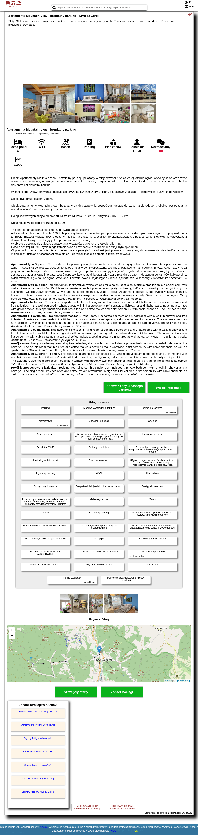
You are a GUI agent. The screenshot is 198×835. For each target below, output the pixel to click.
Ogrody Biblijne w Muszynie (38, 738)
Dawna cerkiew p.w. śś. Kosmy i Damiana (38, 711)
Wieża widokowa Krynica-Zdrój (38, 778)
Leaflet (168, 681)
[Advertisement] (99, 55)
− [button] (12, 636)
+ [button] (12, 630)
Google (44, 827)
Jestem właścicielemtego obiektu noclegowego (87, 807)
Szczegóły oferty (76, 692)
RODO (113, 830)
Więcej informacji (168, 387)
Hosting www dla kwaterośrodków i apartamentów (122, 807)
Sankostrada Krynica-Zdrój (38, 765)
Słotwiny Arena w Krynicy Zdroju (38, 792)
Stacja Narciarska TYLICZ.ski (38, 751)
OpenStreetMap (183, 681)
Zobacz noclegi (122, 692)
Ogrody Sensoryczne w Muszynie (38, 725)
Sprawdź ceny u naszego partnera (125, 387)
